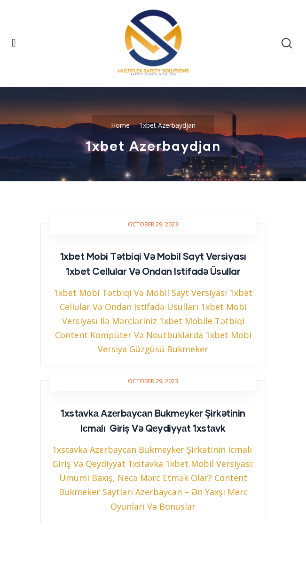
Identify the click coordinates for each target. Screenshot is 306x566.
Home (120, 125)
